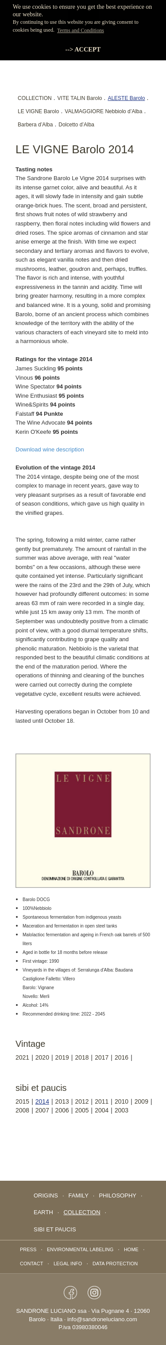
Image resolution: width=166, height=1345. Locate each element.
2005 (82, 1110)
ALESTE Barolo (126, 98)
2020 (42, 1057)
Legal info (68, 1263)
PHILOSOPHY (117, 1195)
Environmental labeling (80, 1249)
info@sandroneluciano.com (102, 1319)
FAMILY (79, 1195)
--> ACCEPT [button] (83, 49)
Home (131, 1249)
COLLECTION (35, 98)
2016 (121, 1057)
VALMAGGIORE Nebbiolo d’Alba (103, 111)
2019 (62, 1057)
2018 (82, 1057)
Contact (31, 1263)
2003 (121, 1110)
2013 (62, 1101)
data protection (115, 1263)
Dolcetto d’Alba (76, 125)
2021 (22, 1057)
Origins (46, 1195)
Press (28, 1249)
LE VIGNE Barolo (38, 111)
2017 (101, 1057)
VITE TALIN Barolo (80, 98)
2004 (101, 1110)
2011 (101, 1101)
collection (81, 1212)
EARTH (43, 1212)
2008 (22, 1110)
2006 (62, 1110)
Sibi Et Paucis (55, 1229)
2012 (82, 1101)
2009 (141, 1101)
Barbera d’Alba (35, 125)
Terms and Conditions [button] (80, 30)
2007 (42, 1110)
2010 (121, 1101)
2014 (42, 1101)
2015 (22, 1101)
